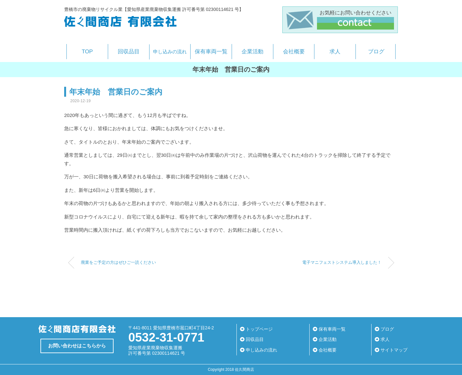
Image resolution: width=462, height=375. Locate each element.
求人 (334, 52)
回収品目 (129, 52)
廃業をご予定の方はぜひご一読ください (118, 262)
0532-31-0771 (166, 337)
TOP (87, 52)
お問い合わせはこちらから (77, 345)
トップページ (256, 329)
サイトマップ (391, 350)
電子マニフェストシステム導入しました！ (341, 262)
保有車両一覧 (211, 52)
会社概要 (294, 52)
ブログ (376, 52)
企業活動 (252, 52)
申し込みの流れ (170, 51)
